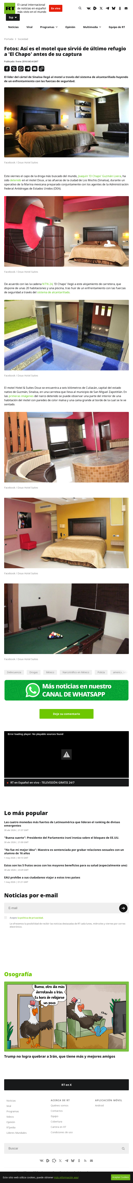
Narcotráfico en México (76, 672)
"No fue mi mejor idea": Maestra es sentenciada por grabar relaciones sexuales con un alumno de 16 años (64, 851)
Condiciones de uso (62, 1132)
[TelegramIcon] (107, 8)
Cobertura (56, 1121)
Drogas (33, 672)
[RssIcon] (85, 1160)
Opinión (70, 27)
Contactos (57, 1111)
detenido (15, 180)
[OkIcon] (120, 8)
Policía (101, 672)
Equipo (54, 1116)
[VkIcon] (88, 8)
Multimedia (92, 27)
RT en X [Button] (66, 1085)
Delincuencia (14, 672)
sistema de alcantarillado (53, 292)
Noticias (13, 27)
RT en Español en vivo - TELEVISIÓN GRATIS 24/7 (42, 782)
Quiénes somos (59, 1105)
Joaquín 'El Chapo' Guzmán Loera (99, 176)
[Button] (80, 8)
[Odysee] (54, 1160)
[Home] (9, 8)
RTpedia (10, 1127)
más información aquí (66, 1177)
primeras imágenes (21, 396)
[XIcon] (101, 8)
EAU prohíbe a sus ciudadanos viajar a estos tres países (42, 877)
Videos (10, 1116)
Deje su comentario (66, 714)
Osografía (18, 974)
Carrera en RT (58, 1127)
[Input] (66, 908)
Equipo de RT (117, 27)
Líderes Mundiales (16, 1133)
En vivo (55, 8)
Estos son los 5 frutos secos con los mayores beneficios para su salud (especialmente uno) (65, 865)
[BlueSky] (113, 8)
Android (99, 1105)
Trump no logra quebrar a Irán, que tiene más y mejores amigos (59, 1056)
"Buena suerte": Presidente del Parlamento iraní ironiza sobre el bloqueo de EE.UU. (61, 838)
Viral (29, 27)
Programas (48, 27)
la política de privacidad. (31, 917)
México (50, 672)
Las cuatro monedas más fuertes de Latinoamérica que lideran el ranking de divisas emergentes (62, 823)
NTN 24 (47, 284)
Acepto (27, 917)
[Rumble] (95, 8)
